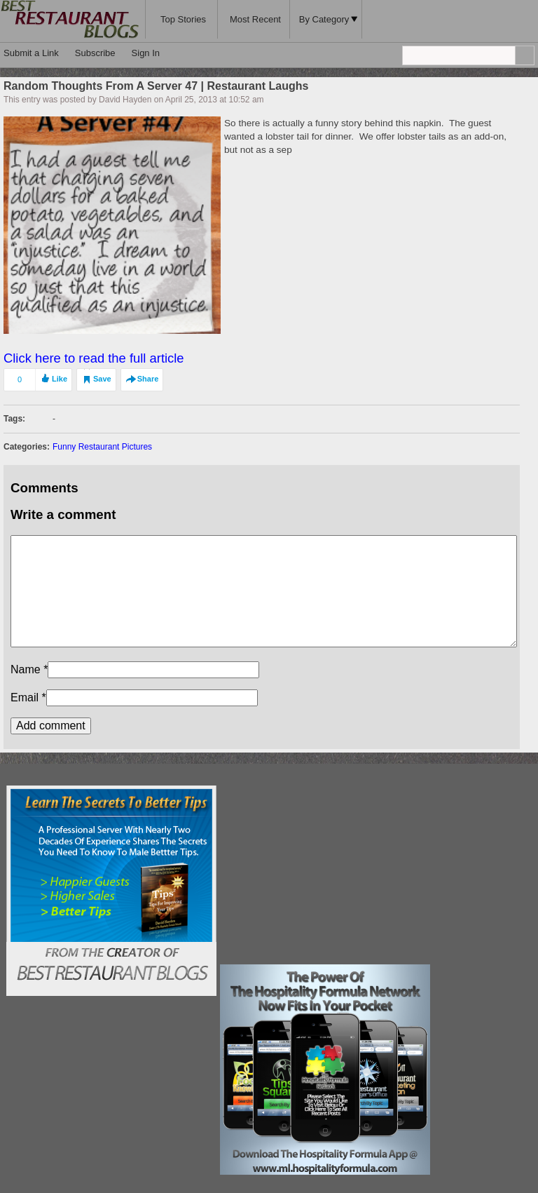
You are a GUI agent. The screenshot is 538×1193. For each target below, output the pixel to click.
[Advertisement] (325, 873)
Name (26, 669)
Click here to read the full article (94, 358)
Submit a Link (31, 53)
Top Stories (183, 19)
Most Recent (255, 19)
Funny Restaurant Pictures (102, 447)
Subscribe (95, 53)
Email (25, 697)
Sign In (146, 53)
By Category (328, 19)
